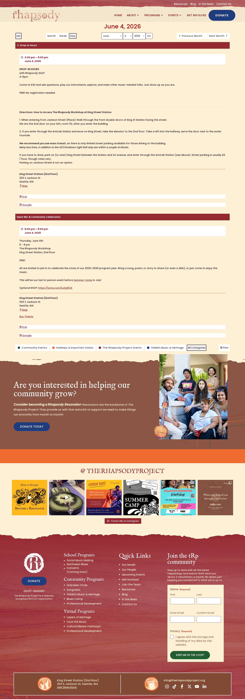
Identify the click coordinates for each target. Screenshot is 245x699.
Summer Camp (83, 280)
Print (224, 348)
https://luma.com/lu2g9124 (55, 288)
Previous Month (190, 36)
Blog (193, 4)
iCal (23, 196)
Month (51, 36)
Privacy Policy (157, 692)
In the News (206, 4)
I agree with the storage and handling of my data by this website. (195, 631)
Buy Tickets (26, 316)
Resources (181, 4)
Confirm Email (205, 603)
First (172, 584)
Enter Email (177, 603)
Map (23, 186)
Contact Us (223, 4)
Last (199, 584)
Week (63, 36)
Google (25, 205)
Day (72, 36)
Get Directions (67, 678)
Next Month (218, 36)
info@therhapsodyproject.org (184, 671)
